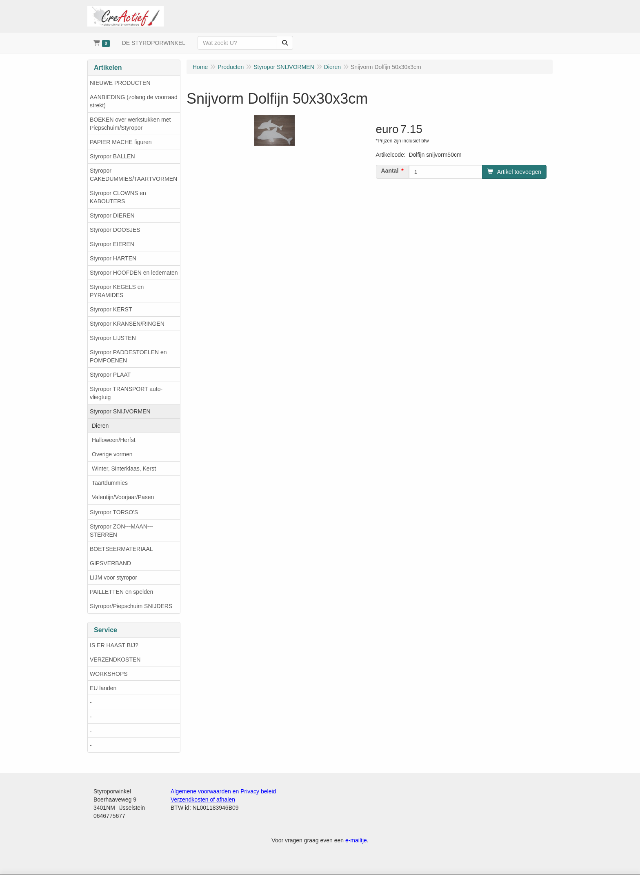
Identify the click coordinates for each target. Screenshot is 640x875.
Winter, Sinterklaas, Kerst (124, 468)
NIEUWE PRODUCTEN (120, 83)
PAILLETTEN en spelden (121, 592)
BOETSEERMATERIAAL (121, 549)
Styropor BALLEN (112, 156)
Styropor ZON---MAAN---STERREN (121, 530)
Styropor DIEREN (112, 215)
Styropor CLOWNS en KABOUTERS (118, 197)
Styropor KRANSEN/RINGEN (127, 323)
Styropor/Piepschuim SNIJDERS (131, 606)
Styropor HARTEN (113, 258)
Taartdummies (110, 483)
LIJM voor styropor (113, 577)
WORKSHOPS (109, 674)
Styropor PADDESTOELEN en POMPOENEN (128, 356)
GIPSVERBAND (110, 563)
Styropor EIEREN (112, 244)
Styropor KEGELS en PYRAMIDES (117, 291)
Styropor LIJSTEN (113, 338)
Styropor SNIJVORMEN (120, 411)
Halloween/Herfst (114, 440)
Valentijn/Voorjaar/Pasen (123, 497)
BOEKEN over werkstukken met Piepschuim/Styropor (130, 123)
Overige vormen (112, 454)
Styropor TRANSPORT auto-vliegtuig (126, 393)
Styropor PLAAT (110, 374)
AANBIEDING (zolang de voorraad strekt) (134, 101)
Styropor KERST (111, 309)
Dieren (100, 425)
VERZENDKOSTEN (115, 659)
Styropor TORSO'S (114, 512)
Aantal (390, 170)
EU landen (103, 688)
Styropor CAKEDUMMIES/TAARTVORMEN (133, 174)
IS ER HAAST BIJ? (114, 645)
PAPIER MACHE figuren (120, 142)
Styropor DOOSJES (115, 230)
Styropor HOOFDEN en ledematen (134, 272)
